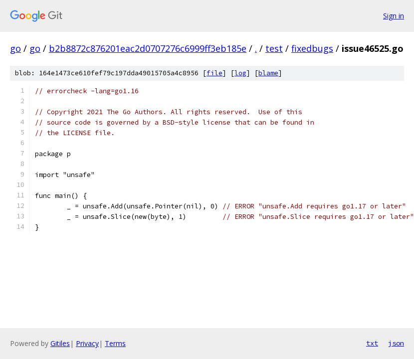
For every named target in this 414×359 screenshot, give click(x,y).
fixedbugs (312, 48)
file (214, 73)
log (240, 73)
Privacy (87, 343)
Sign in (393, 15)
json (396, 343)
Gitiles (60, 343)
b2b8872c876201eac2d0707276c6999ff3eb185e (147, 48)
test (274, 48)
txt (372, 343)
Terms (115, 343)
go (15, 48)
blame (268, 73)
